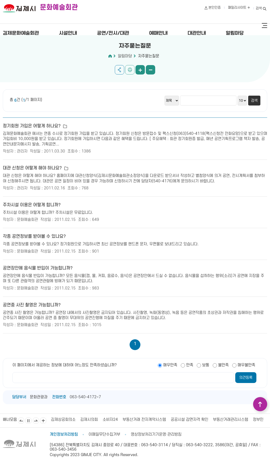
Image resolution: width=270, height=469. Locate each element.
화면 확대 (140, 69)
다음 (36, 421)
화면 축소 (150, 69)
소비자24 (110, 420)
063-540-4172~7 (85, 397)
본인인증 (214, 8)
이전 (21, 421)
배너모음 (43, 421)
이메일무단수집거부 (104, 434)
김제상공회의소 (63, 420)
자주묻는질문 (148, 56)
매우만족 (170, 365)
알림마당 (235, 33)
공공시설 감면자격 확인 (189, 420)
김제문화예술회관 (21, 33)
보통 (205, 365)
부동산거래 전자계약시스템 (144, 420)
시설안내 (68, 33)
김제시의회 (89, 420)
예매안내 (158, 33)
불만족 (223, 365)
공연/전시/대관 (113, 33)
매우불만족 (246, 365)
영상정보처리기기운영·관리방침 (156, 434)
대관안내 (197, 33)
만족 (189, 365)
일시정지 (28, 421)
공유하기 (119, 69)
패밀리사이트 (239, 8)
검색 (259, 8)
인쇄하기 (130, 69)
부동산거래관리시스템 (230, 420)
